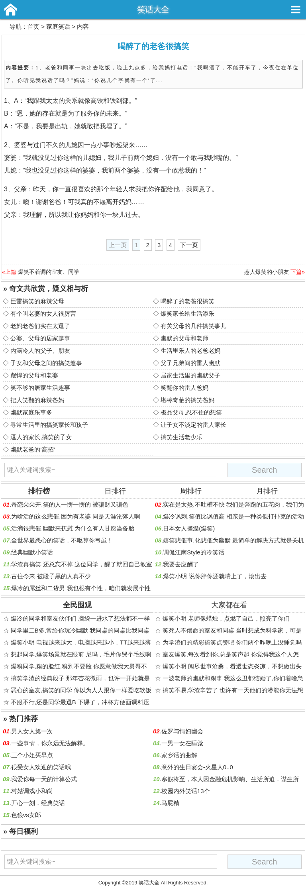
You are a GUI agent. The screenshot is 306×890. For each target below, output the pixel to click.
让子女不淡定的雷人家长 (193, 424)
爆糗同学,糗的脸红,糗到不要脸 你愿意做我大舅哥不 (79, 666)
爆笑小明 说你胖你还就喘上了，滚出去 (214, 576)
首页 (33, 26)
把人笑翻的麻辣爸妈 (37, 400)
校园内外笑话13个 (185, 791)
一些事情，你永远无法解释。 (50, 743)
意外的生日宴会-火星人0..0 (197, 767)
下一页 (189, 245)
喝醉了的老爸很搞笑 (187, 301)
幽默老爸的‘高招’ (32, 449)
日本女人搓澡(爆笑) (189, 528)
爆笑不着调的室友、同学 (48, 272)
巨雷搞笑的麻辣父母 (37, 301)
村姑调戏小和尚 (32, 791)
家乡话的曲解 (179, 755)
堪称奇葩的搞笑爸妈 (187, 400)
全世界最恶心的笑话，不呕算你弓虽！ (62, 540)
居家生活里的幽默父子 (190, 375)
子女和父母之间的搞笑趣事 (46, 363)
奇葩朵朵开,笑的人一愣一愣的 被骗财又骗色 (69, 504)
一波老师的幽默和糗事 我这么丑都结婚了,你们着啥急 (233, 678)
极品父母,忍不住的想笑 (191, 412)
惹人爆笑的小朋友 (266, 272)
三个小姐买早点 (32, 755)
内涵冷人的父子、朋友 (40, 350)
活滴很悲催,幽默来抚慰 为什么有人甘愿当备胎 (72, 528)
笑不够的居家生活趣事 (40, 387)
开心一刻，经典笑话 (38, 803)
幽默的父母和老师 (184, 338)
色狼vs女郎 (26, 814)
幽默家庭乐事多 (31, 412)
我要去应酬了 (181, 564)
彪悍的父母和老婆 (34, 375)
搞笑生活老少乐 (181, 437)
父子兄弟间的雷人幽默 (190, 363)
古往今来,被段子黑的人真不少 (50, 576)
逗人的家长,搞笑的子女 (41, 437)
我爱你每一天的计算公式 (44, 779)
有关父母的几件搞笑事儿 (193, 325)
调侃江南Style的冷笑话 (193, 552)
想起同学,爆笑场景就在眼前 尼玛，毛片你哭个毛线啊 (81, 654)
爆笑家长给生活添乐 (187, 313)
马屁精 (170, 803)
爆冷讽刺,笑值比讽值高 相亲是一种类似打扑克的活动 (233, 516)
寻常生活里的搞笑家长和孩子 (49, 424)
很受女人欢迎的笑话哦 (41, 767)
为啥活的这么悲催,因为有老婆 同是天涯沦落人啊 (75, 516)
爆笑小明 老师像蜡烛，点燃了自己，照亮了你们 (226, 618)
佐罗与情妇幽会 (182, 731)
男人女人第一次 (32, 731)
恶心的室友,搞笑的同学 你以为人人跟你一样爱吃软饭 (81, 690)
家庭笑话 (58, 26)
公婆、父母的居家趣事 (40, 338)
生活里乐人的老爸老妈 (190, 350)
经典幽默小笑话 (32, 552)
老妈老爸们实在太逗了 (40, 325)
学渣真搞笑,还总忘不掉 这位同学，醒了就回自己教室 (81, 564)
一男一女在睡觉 (182, 743)
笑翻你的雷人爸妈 (184, 387)
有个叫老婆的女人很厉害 (43, 313)
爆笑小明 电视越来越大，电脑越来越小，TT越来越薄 (81, 642)
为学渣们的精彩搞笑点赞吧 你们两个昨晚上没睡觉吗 (232, 642)
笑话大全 (153, 9)
